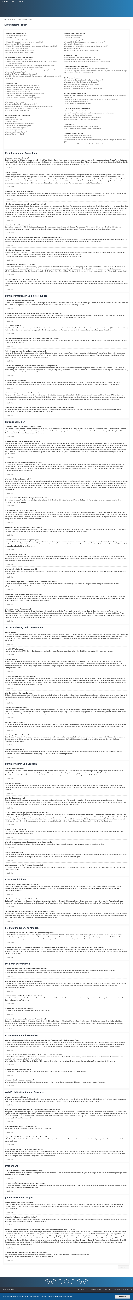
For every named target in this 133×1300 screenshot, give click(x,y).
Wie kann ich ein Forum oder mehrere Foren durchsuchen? (83, 80)
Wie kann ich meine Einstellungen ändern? (19, 59)
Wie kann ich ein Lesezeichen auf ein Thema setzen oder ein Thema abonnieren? (90, 99)
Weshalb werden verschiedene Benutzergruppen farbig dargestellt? (86, 46)
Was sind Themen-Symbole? (14, 134)
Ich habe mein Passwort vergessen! (16, 48)
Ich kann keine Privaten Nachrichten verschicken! (80, 57)
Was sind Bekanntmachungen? (15, 128)
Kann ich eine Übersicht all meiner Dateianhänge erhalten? (83, 128)
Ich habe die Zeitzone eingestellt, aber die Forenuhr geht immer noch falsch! (30, 65)
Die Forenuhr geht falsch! (13, 63)
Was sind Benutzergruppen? (73, 40)
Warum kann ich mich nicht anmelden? (17, 44)
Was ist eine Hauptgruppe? (73, 48)
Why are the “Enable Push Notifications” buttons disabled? (83, 117)
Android (28, 1118)
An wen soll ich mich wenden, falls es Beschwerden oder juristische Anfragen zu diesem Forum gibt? (95, 141)
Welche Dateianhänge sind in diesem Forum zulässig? (82, 126)
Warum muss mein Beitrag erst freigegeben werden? (22, 108)
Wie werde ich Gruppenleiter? (73, 44)
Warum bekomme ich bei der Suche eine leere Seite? (81, 84)
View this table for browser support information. (86, 1153)
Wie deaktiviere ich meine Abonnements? (77, 104)
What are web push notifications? (75, 111)
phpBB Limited (18, 357)
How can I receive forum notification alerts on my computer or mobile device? (89, 113)
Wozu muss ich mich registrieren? (16, 35)
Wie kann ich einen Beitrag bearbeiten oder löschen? (22, 87)
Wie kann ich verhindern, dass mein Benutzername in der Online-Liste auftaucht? (31, 61)
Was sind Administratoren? (73, 35)
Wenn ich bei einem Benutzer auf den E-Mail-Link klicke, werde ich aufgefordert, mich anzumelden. (33, 77)
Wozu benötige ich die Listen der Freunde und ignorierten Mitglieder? (86, 68)
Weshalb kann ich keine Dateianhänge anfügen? (21, 100)
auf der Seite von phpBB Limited (82, 1206)
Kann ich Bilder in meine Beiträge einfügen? (19, 123)
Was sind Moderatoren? (72, 38)
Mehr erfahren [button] (68, 1296)
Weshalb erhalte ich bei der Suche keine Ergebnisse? (81, 82)
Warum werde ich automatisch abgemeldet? (19, 50)
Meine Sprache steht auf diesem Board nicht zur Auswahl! (24, 68)
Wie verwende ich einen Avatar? (15, 72)
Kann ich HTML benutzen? (14, 119)
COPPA (112, 206)
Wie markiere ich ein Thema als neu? (17, 110)
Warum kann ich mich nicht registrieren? (18, 40)
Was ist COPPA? (10, 38)
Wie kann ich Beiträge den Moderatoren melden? (21, 104)
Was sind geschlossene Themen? (16, 132)
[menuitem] (5, 1)
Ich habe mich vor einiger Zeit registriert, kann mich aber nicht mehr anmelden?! (31, 46)
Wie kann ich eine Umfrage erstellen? (17, 91)
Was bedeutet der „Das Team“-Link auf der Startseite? (81, 50)
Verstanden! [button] (122, 1296)
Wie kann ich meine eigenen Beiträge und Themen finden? (83, 88)
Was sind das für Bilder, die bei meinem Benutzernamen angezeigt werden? (30, 70)
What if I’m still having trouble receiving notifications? (81, 119)
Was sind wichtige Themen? (14, 130)
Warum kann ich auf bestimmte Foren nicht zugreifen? (23, 98)
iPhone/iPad (19, 1118)
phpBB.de (32, 357)
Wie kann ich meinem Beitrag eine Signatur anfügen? (22, 89)
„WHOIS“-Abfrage (30, 1234)
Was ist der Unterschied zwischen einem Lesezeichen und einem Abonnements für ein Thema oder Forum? (95, 96)
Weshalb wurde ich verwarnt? (14, 102)
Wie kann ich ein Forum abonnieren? (76, 102)
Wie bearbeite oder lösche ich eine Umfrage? (20, 96)
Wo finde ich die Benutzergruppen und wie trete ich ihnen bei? (84, 42)
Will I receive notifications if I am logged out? (78, 115)
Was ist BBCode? (11, 117)
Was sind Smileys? (11, 121)
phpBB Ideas (98, 1219)
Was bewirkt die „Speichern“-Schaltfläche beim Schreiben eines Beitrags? (29, 106)
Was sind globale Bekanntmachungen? (18, 126)
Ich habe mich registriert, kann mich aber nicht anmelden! (24, 42)
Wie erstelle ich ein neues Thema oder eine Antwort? (22, 85)
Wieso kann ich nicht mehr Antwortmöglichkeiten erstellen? (24, 93)
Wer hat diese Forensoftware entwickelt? (77, 135)
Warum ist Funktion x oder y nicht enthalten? (78, 137)
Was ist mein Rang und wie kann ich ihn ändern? (21, 74)
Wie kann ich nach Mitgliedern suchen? (77, 86)
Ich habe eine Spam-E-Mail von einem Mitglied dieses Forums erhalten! (87, 61)
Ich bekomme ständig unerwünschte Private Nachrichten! (82, 59)
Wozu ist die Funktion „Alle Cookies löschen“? (20, 52)
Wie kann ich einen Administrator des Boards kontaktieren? (83, 144)
